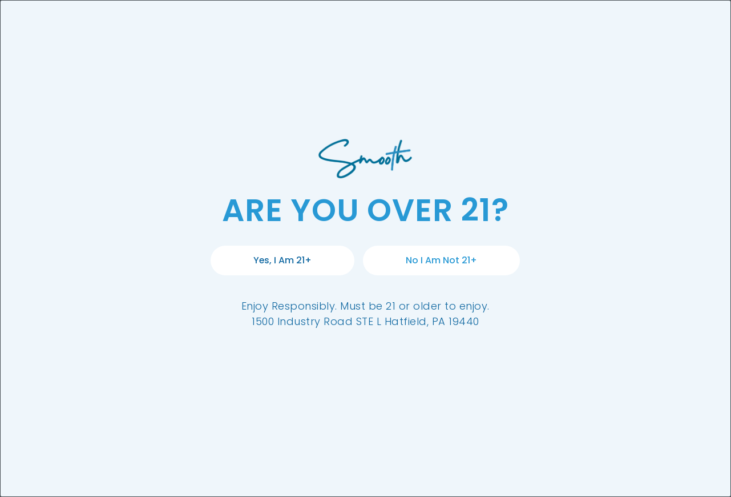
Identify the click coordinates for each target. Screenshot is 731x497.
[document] (365, 248)
